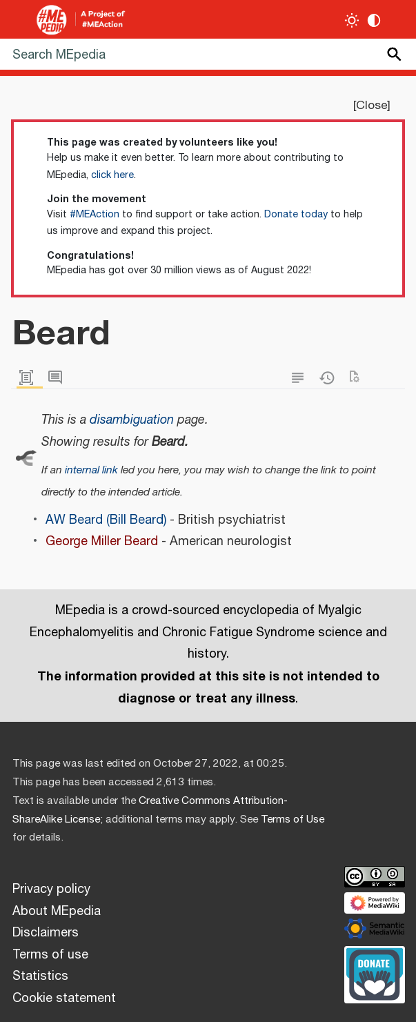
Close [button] (371, 106)
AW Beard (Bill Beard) (106, 520)
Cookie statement (64, 998)
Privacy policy (51, 889)
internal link (91, 470)
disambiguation (132, 420)
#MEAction (94, 214)
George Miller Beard (102, 541)
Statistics (40, 976)
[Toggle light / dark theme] (352, 20)
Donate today (296, 214)
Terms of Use (292, 819)
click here (112, 175)
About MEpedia (56, 911)
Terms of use (50, 955)
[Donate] (374, 973)
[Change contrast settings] (374, 20)
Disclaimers (45, 933)
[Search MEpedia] (208, 54)
